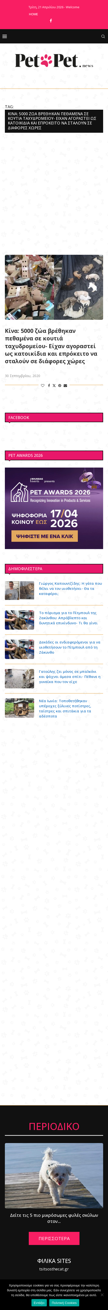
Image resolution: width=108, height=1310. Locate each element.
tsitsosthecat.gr (54, 1269)
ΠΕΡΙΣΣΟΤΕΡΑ (54, 1238)
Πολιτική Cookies (64, 1303)
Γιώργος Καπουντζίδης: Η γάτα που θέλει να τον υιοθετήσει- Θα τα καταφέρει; (70, 588)
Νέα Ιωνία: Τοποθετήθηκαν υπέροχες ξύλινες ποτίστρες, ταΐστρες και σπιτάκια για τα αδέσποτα (65, 708)
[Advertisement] (54, 193)
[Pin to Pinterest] (59, 385)
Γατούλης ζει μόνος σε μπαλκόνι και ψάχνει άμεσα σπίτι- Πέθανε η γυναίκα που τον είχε (69, 676)
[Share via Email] (65, 385)
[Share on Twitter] (54, 385)
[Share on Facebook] (49, 385)
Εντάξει (39, 1303)
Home (33, 14)
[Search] (103, 36)
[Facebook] (51, 20)
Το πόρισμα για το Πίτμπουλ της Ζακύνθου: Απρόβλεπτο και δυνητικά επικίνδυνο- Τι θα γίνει (68, 617)
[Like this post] (42, 385)
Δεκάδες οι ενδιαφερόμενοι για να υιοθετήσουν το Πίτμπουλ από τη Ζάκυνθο (69, 647)
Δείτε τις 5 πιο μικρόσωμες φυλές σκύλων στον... (54, 1218)
